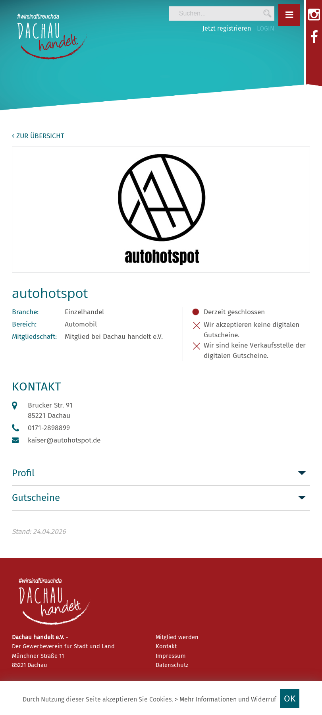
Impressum (171, 655)
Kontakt (166, 646)
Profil (23, 473)
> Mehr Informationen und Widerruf (225, 699)
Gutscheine (36, 497)
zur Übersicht (38, 136)
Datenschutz (172, 665)
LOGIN (265, 28)
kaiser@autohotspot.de (64, 440)
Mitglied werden (177, 637)
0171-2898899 (49, 428)
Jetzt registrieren (226, 28)
